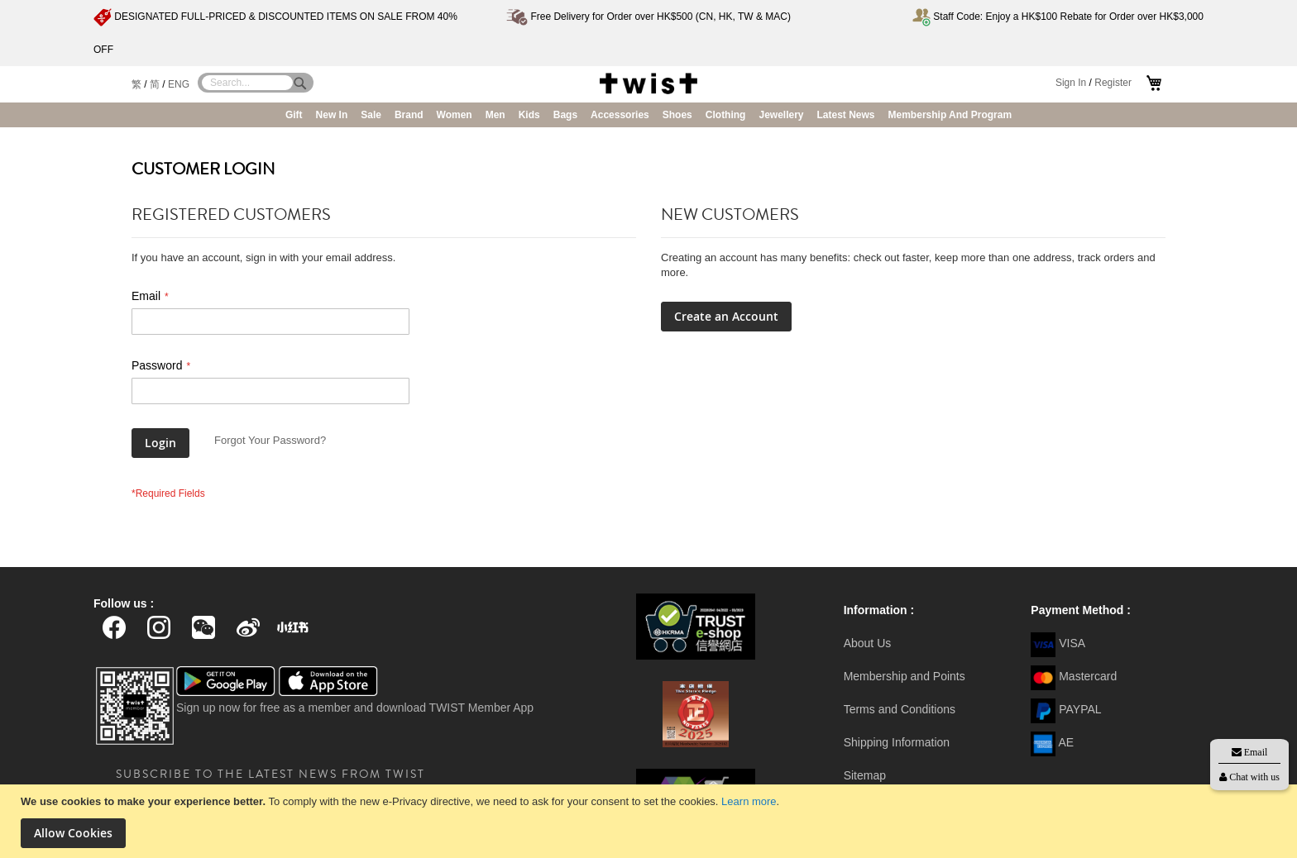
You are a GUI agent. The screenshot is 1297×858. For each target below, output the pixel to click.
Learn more (748, 801)
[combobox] (247, 82)
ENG (178, 84)
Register (1113, 82)
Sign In (1070, 82)
